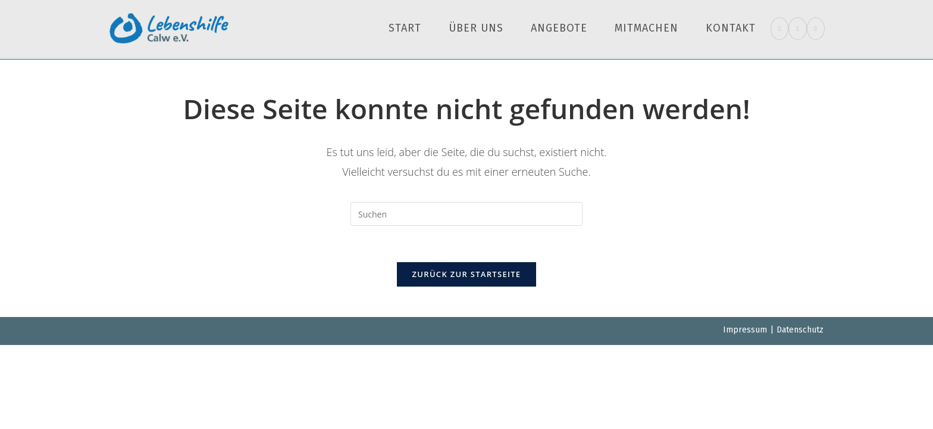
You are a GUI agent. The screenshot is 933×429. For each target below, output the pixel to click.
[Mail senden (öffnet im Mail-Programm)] (816, 28)
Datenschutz (800, 330)
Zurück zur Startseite (466, 274)
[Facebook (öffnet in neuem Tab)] (779, 28)
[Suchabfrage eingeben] (466, 214)
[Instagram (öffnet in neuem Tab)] (797, 28)
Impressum (745, 330)
